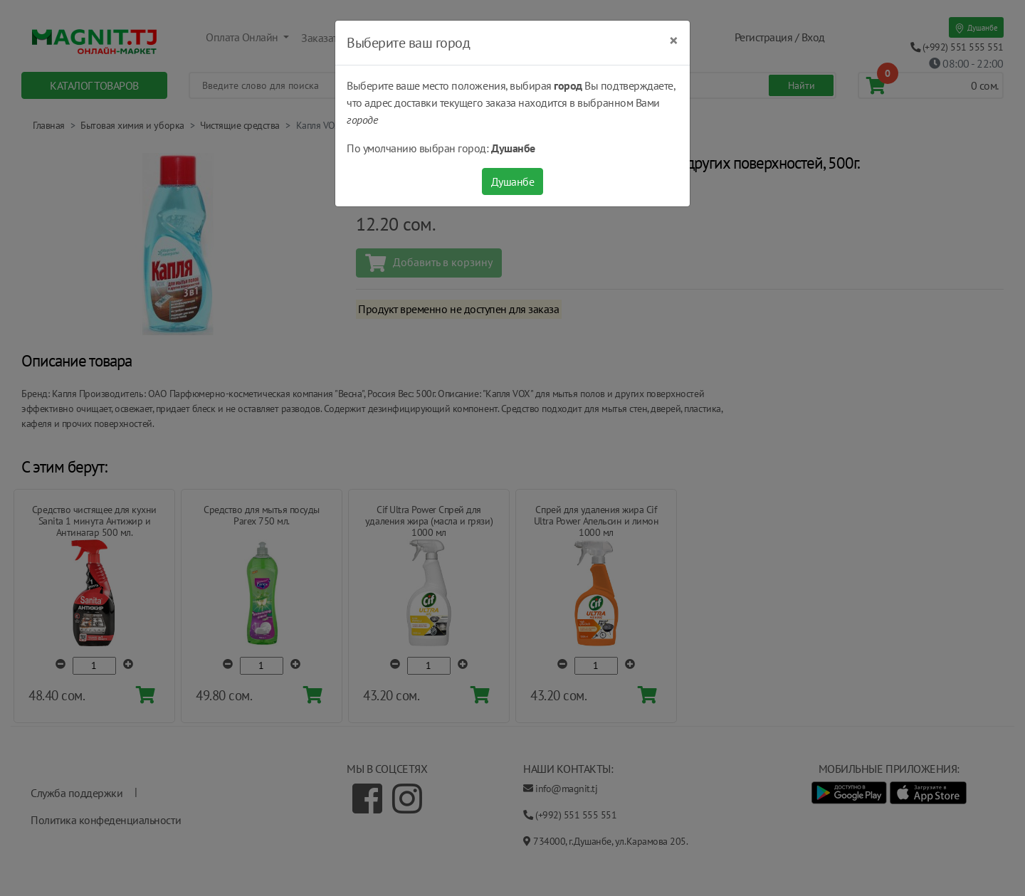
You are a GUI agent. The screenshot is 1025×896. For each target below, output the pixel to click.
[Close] (674, 40)
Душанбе (513, 181)
